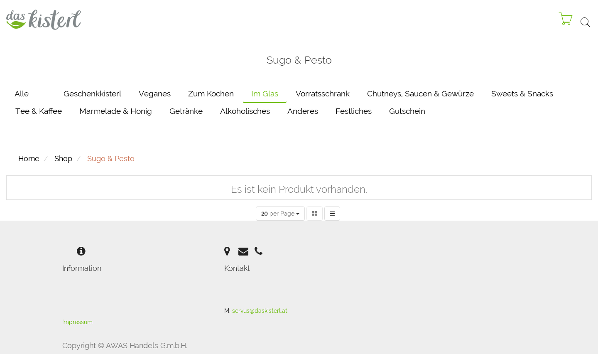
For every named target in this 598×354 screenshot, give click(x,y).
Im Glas (264, 93)
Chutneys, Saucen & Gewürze (420, 93)
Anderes (302, 111)
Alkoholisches (245, 111)
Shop (63, 158)
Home (28, 158)
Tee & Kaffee (38, 111)
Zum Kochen (211, 93)
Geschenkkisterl (92, 93)
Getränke (186, 111)
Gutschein (407, 111)
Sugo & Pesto (111, 158)
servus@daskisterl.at (259, 310)
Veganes (155, 93)
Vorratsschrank (323, 93)
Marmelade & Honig (115, 111)
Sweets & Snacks (522, 93)
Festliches (354, 111)
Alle (22, 93)
